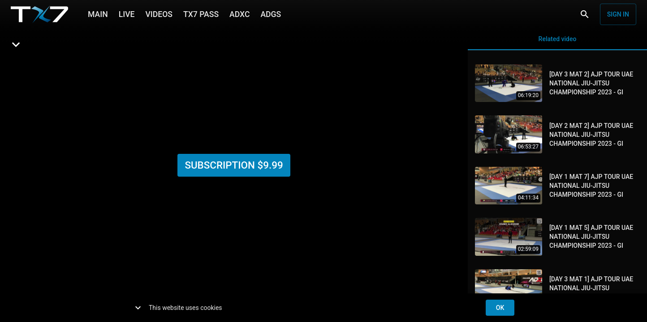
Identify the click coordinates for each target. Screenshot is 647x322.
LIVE (126, 13)
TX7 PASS (201, 13)
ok (500, 308)
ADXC (239, 13)
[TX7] (39, 14)
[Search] (584, 14)
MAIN (97, 13)
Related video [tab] (557, 39)
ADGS (270, 13)
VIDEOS (159, 13)
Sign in (618, 14)
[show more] (138, 307)
